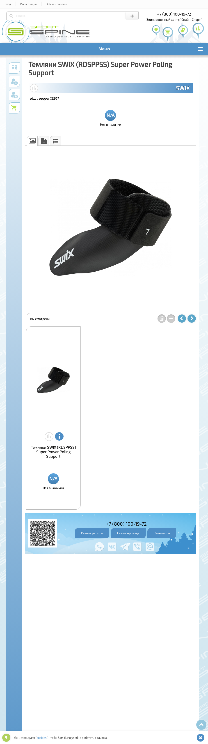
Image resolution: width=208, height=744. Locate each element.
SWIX (183, 88)
